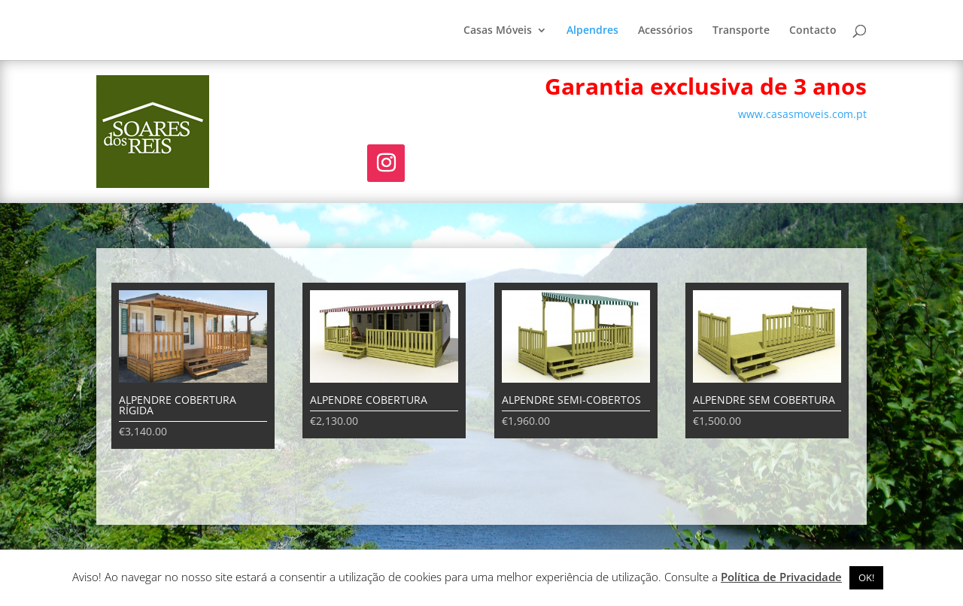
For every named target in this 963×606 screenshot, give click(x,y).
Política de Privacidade (781, 576)
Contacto (813, 31)
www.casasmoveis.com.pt (802, 114)
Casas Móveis (497, 31)
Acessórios (665, 31)
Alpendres (592, 31)
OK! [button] (866, 577)
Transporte (741, 31)
